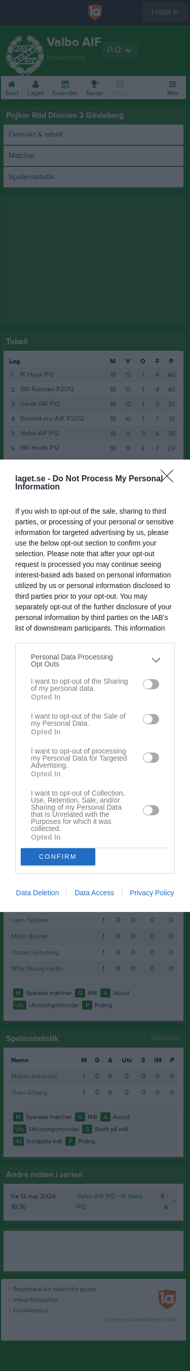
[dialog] (95, 686)
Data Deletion (37, 893)
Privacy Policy (152, 893)
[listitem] (95, 660)
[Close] (170, 479)
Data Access (94, 893)
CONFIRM (58, 856)
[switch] (151, 684)
